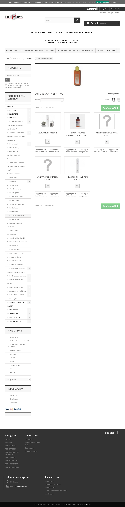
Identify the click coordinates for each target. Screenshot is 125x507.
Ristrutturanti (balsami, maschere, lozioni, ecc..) (16, 270)
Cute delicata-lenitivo (16, 215)
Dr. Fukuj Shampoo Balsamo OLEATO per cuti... (77, 134)
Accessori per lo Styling (17, 291)
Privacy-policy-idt (31, 449)
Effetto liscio (13, 208)
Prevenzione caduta (16, 196)
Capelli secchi (14, 185)
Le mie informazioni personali (56, 488)
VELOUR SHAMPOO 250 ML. (47, 133)
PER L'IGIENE (50, 50)
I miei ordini (49, 479)
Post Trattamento (15, 261)
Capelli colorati (14, 200)
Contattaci (115, 9)
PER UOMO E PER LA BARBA (106, 50)
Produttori (15, 330)
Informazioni (16, 388)
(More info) (17, 87)
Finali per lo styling (16, 287)
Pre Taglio (12, 299)
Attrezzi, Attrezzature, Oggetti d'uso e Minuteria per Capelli (16, 136)
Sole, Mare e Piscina (16, 253)
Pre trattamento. (15, 249)
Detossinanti (14, 246)
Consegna (13, 395)
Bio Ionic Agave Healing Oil (19, 341)
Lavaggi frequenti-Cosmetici (14, 225)
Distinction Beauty (15, 350)
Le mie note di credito (53, 482)
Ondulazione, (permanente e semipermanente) (13, 151)
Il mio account (52, 474)
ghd (10, 369)
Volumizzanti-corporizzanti (13, 232)
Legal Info (104, 9)
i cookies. (26, 2)
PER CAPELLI (39, 50)
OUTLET (9, 50)
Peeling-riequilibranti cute (18, 276)
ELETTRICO (18, 50)
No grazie (113, 2)
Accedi (92, 9)
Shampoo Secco (15, 257)
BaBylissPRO (14, 337)
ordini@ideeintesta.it (22, 484)
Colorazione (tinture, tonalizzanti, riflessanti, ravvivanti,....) (15, 125)
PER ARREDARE (62, 50)
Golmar (12, 372)
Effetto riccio (14, 212)
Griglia (113, 100)
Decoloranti (13, 144)
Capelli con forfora (16, 189)
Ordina (37, 100)
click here (87, 504)
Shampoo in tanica (16, 265)
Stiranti (11, 159)
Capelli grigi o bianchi (17, 238)
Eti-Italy (12, 361)
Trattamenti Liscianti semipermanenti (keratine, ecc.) (16, 166)
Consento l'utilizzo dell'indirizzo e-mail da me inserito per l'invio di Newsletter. (17, 85)
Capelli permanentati (16, 204)
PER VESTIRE (29, 50)
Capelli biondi (14, 219)
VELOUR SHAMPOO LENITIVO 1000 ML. (77, 178)
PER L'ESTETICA (74, 50)
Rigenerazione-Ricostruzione (13, 175)
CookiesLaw (29, 445)
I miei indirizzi (50, 485)
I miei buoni (49, 491)
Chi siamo (13, 403)
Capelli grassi (14, 193)
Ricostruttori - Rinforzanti (18, 242)
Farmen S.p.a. (14, 365)
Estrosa (12, 358)
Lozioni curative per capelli (15, 281)
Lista (118, 100)
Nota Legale (13, 399)
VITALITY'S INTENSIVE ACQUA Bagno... (106, 134)
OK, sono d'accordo (103, 2)
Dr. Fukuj (12, 354)
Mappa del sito (113, 13)
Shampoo (13, 181)
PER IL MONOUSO (88, 50)
